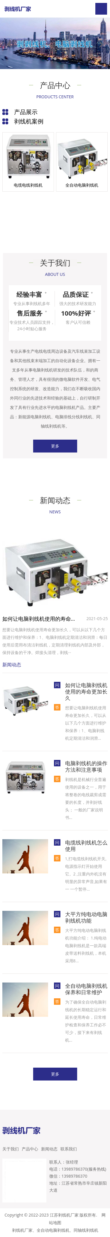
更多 (55, 446)
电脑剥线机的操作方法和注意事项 (86, 766)
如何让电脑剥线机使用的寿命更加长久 (40, 618)
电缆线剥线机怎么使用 (86, 845)
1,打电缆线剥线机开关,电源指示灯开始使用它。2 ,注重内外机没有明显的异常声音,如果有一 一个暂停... (86, 874)
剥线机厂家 (22, 1230)
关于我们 (10, 1149)
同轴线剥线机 (86, 1230)
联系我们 (68, 1149)
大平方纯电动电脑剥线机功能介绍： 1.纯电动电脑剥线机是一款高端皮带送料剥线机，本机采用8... (85, 946)
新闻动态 (49, 1149)
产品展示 (26, 112)
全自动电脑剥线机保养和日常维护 (86, 989)
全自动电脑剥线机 (53, 1230)
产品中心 (30, 1149)
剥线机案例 (28, 121)
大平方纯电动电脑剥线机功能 (86, 917)
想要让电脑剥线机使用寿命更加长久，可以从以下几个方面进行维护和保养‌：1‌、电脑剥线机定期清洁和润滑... (85, 723)
